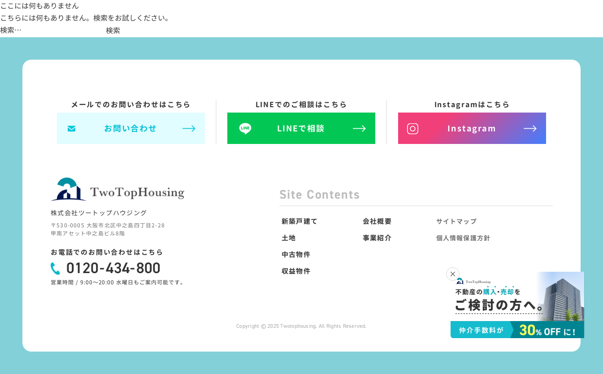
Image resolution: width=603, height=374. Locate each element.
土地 (288, 238)
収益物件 (295, 271)
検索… (11, 30)
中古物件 (295, 254)
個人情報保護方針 (463, 238)
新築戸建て (299, 221)
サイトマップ (456, 221)
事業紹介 (376, 238)
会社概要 (376, 221)
